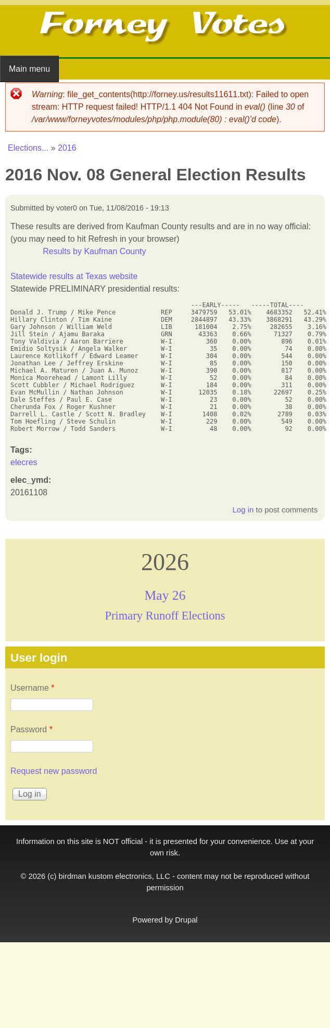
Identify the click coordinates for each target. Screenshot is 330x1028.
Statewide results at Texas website (73, 276)
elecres (23, 462)
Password (31, 729)
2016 (67, 147)
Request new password (53, 771)
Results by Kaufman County (94, 251)
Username (32, 687)
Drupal (186, 920)
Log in (242, 509)
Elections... (28, 147)
